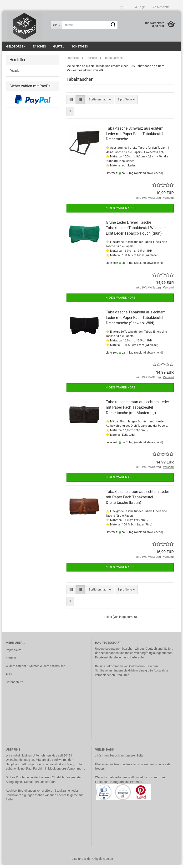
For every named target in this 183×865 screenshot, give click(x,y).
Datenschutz (14, 682)
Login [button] (140, 7)
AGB (9, 674)
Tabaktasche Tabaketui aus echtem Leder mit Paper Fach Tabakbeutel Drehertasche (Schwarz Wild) (136, 317)
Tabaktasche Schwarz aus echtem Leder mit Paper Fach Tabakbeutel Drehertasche (134, 134)
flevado (14, 70)
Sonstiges (79, 46)
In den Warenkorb (120, 208)
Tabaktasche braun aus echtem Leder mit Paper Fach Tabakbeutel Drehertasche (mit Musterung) (137, 407)
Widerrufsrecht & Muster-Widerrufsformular (35, 666)
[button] (124, 7)
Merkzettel (161, 7)
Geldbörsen (15, 46)
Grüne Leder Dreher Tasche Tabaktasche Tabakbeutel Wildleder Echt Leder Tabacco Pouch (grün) (136, 228)
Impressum (13, 650)
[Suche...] (56, 25)
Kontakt (11, 658)
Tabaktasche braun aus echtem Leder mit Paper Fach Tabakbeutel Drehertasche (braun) (137, 497)
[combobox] (100, 99)
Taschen (39, 46)
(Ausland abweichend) (148, 173)
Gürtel (58, 46)
